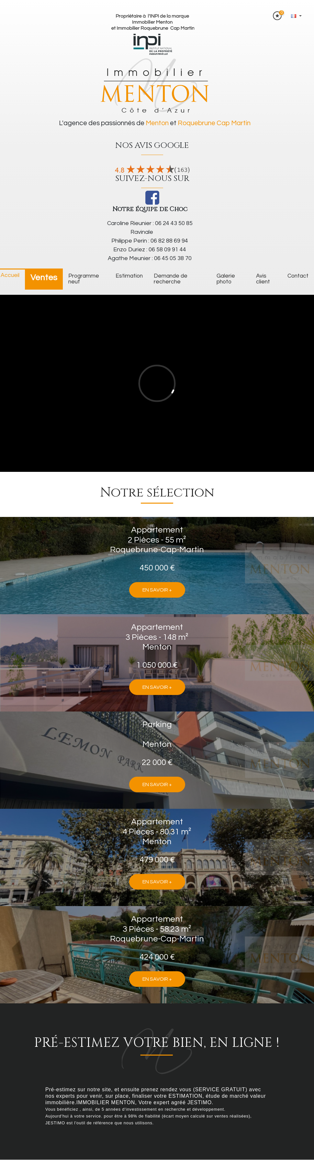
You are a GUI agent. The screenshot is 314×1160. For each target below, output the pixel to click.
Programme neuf (83, 279)
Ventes (43, 277)
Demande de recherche (170, 279)
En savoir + (157, 589)
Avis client (263, 279)
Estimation (129, 276)
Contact (297, 276)
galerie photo (226, 279)
